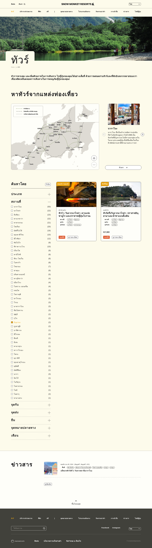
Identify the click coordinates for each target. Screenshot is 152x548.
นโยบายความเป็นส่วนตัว (52, 541)
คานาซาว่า (32, 219)
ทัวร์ (12, 11)
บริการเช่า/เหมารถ (26, 11)
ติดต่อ (13, 4)
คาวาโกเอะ (32, 350)
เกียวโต (32, 250)
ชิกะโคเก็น (70, 467)
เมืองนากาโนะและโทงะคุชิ (83, 467)
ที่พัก (39, 11)
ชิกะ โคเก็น (32, 259)
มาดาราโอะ (32, 306)
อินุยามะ (32, 322)
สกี (48, 11)
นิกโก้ (32, 378)
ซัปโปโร (32, 243)
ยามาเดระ (32, 398)
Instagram (116, 528)
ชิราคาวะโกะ (32, 247)
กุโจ (32, 318)
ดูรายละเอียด (72, 237)
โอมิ (32, 390)
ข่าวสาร (126, 11)
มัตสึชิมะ (32, 370)
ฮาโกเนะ (32, 298)
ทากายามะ (77, 225)
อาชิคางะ (32, 330)
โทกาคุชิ (32, 294)
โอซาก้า (32, 262)
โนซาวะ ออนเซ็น (32, 286)
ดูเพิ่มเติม (48, 484)
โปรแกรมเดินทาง (84, 11)
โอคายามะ (32, 386)
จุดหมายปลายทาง (66, 11)
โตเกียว (32, 227)
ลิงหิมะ (32, 215)
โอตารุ (32, 394)
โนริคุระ (32, 382)
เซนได (32, 290)
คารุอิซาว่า (32, 278)
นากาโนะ (32, 207)
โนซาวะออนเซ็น (97, 467)
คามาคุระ (32, 346)
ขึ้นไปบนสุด (76, 502)
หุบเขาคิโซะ (32, 235)
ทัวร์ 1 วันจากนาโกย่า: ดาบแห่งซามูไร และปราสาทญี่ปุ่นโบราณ (75, 214)
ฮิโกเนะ (32, 334)
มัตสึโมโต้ (32, 231)
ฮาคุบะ (32, 270)
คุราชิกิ (32, 358)
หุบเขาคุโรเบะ (32, 362)
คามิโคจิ (32, 254)
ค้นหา (123, 167)
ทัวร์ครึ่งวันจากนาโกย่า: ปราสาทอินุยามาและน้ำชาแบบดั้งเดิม (120, 214)
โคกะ (32, 354)
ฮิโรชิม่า (32, 239)
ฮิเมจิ (32, 338)
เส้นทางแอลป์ (32, 274)
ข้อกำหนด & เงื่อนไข (73, 541)
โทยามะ (32, 266)
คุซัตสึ (32, 366)
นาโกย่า (32, 211)
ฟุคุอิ (32, 314)
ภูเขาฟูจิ (32, 326)
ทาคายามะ (32, 223)
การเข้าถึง (114, 11)
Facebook (105, 528)
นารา (32, 374)
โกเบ (32, 302)
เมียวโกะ (32, 282)
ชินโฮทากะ (32, 310)
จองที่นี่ (62, 237)
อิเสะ (32, 342)
